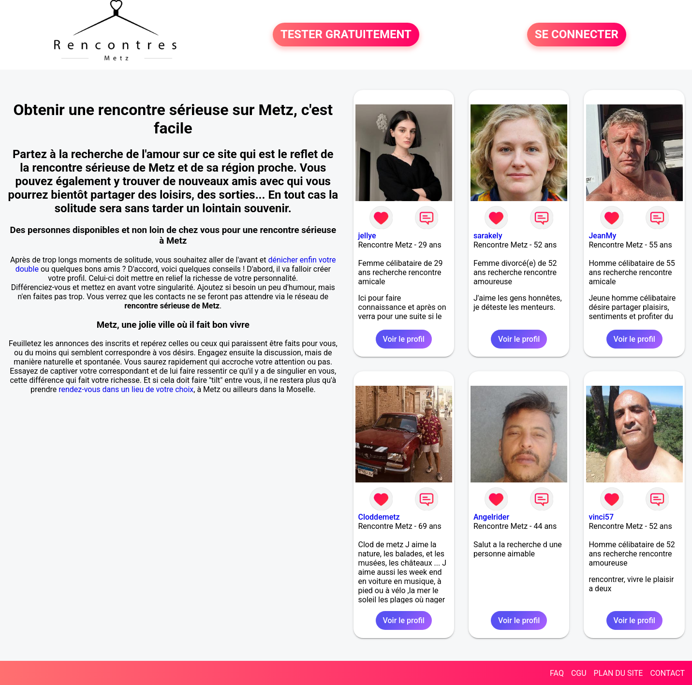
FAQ (557, 673)
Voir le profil (404, 339)
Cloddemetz (379, 517)
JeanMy (602, 235)
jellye (367, 235)
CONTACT (667, 673)
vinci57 (601, 517)
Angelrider (491, 517)
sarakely (487, 235)
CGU (579, 673)
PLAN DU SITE (618, 673)
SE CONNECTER (576, 35)
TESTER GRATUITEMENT (346, 35)
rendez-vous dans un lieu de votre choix (126, 389)
